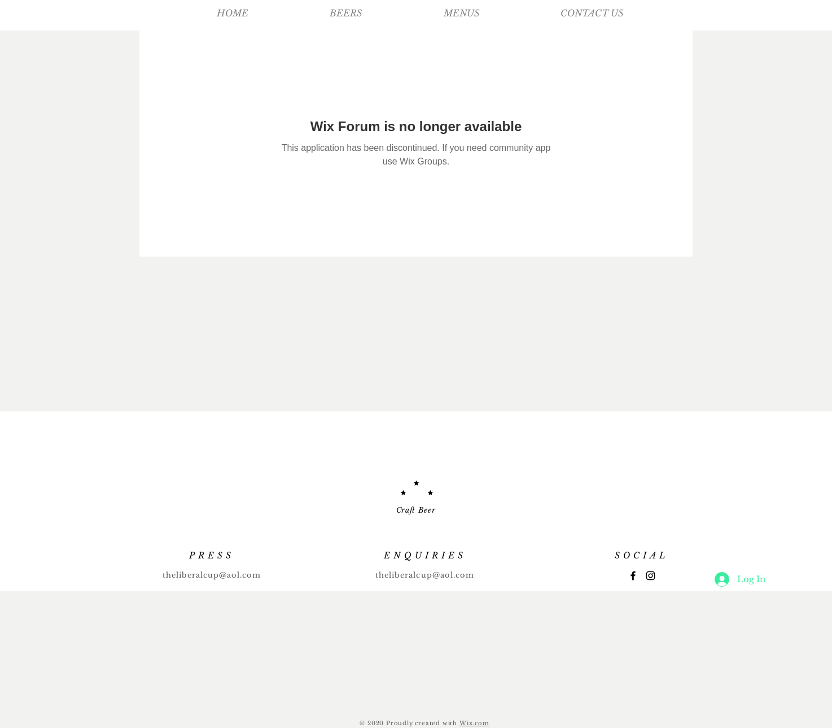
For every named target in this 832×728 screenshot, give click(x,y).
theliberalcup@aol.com (212, 575)
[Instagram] (650, 576)
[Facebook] (633, 576)
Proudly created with (422, 723)
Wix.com (474, 723)
